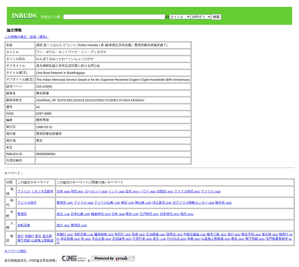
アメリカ (23, 191)
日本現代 (169, 214)
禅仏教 (143, 202)
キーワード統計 (15, 251)
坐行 (63, 225)
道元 (63, 214)
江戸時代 (149, 214)
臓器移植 (104, 234)
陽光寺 (223, 202)
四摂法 (174, 234)
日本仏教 (80, 214)
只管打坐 (142, 238)
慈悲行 (123, 234)
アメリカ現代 (187, 191)
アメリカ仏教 (107, 202)
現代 (77, 191)
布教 (194, 238)
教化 (237, 238)
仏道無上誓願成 (42, 240)
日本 (63, 191)
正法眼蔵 (156, 234)
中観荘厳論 (194, 234)
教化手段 (251, 234)
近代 (132, 191)
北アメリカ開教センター (194, 202)
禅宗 (127, 202)
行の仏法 (177, 238)
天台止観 (101, 238)
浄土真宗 (162, 202)
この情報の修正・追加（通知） (26, 37)
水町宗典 (23, 225)
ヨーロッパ (96, 191)
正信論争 (122, 238)
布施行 (29, 236)
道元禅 (47, 236)
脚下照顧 (23, 240)
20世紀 (165, 191)
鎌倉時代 (101, 214)
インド (116, 191)
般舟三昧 (217, 234)
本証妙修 (70, 238)
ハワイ (148, 191)
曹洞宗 (65, 202)
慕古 (38, 236)
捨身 (138, 234)
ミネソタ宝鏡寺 (42, 191)
